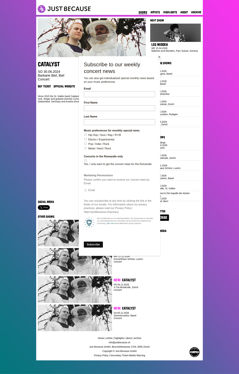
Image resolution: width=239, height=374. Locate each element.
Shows (143, 12)
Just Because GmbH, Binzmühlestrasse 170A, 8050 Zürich (119, 346)
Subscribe (159, 217)
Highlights (170, 12)
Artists (155, 12)
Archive (196, 12)
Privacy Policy (101, 355)
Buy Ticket (44, 86)
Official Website (64, 86)
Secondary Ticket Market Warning (127, 355)
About (184, 12)
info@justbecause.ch (119, 342)
